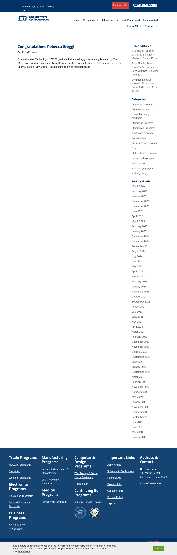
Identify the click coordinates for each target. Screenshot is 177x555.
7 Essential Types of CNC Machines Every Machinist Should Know (144, 54)
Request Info (120, 5)
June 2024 (137, 261)
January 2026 (139, 196)
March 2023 (138, 331)
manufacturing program (144, 143)
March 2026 (138, 186)
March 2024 (138, 276)
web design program (143, 168)
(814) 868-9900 (145, 5)
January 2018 (139, 437)
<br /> (154, 503)
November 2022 (140, 346)
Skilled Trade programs (144, 153)
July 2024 (137, 256)
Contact (151, 26)
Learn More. (24, 551)
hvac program (139, 138)
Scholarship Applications (120, 471)
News (34, 52)
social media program (143, 158)
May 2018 (137, 432)
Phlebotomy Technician (54, 501)
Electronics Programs (143, 128)
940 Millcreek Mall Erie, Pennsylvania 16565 (154, 473)
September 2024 (141, 246)
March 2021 (138, 376)
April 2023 (137, 326)
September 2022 (141, 356)
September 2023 (141, 301)
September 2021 (141, 371)
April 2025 (137, 216)
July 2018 (137, 422)
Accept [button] (158, 548)
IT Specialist (81, 483)
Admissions (110, 20)
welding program (141, 173)
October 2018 (139, 412)
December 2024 (140, 236)
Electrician (14, 471)
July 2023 (137, 311)
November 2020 (140, 386)
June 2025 (137, 211)
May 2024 (137, 266)
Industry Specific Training (88, 502)
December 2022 (140, 341)
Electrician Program (142, 123)
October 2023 (139, 296)
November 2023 (140, 291)
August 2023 (139, 306)
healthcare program (142, 133)
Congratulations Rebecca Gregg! (46, 46)
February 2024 (140, 281)
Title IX (111, 503)
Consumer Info (115, 490)
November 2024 (140, 241)
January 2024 (139, 286)
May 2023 (137, 321)
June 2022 (137, 361)
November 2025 (140, 206)
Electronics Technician (21, 495)
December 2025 (140, 201)
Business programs (142, 104)
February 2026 (140, 191)
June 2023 (137, 316)
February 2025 (140, 226)
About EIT (134, 26)
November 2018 (140, 407)
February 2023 (140, 336)
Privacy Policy (115, 497)
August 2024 (139, 251)
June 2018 (137, 427)
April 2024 (137, 271)
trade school (138, 163)
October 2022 (139, 351)
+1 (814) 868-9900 (150, 483)
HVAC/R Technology (20, 464)
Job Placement (131, 20)
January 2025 (139, 231)
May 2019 (137, 397)
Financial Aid (150, 20)
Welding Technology (20, 477)
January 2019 (139, 402)
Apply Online (114, 464)
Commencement (141, 109)
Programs (91, 20)
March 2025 (138, 221)
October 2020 (139, 391)
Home (76, 20)
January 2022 (139, 366)
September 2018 (141, 417)
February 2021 (140, 381)
